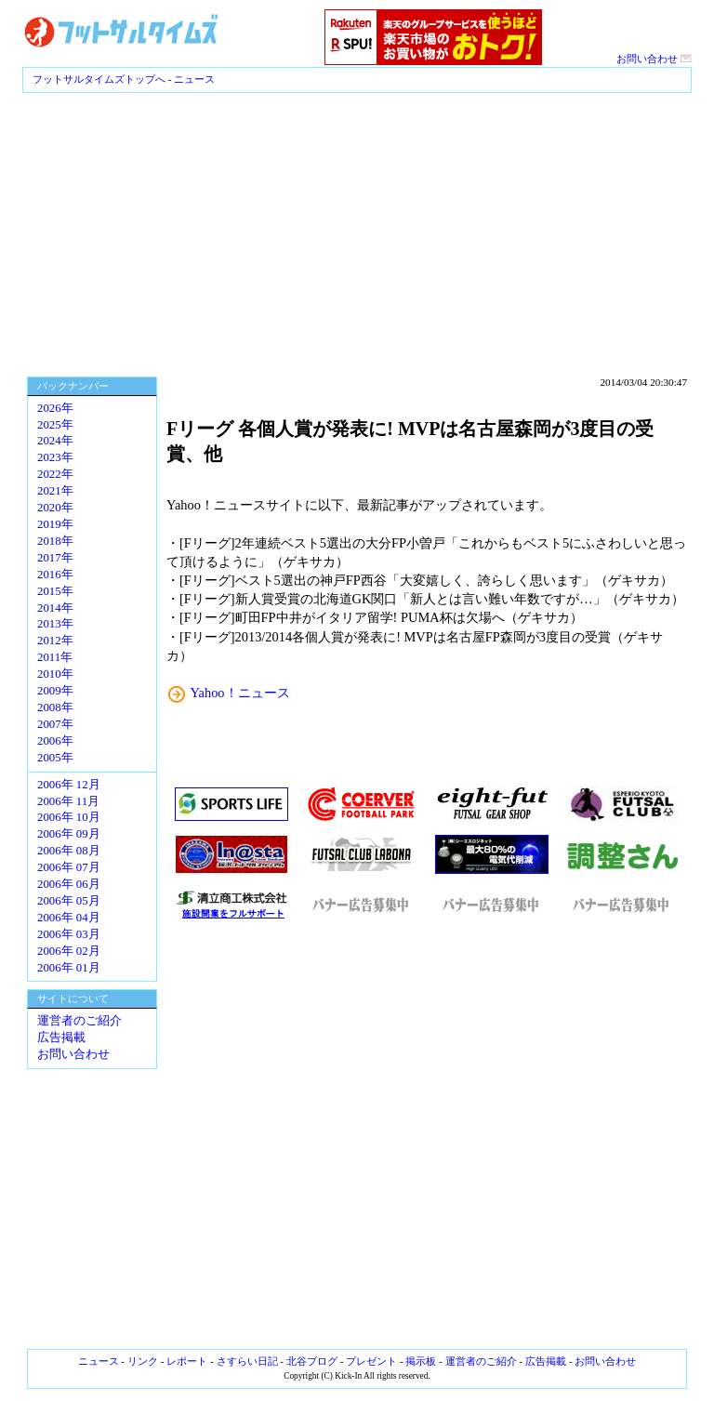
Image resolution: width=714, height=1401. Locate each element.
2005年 (55, 757)
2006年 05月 (68, 900)
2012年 (55, 640)
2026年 (55, 408)
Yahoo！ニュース (240, 692)
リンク (142, 1361)
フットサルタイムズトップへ (99, 79)
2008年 (55, 707)
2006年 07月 (68, 867)
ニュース (194, 79)
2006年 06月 (68, 884)
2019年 (55, 524)
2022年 (55, 474)
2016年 (55, 574)
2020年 (55, 507)
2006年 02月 (68, 951)
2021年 (55, 490)
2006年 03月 (68, 934)
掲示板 (420, 1361)
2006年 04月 (68, 917)
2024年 (55, 440)
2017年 (55, 557)
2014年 (55, 608)
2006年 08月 (68, 850)
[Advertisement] (357, 232)
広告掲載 (61, 1037)
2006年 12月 (68, 784)
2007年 (55, 724)
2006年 (55, 740)
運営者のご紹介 (79, 1020)
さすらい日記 (247, 1361)
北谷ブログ (311, 1361)
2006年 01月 (68, 967)
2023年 (55, 457)
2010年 (55, 674)
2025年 (55, 424)
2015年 (55, 591)
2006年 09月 (68, 833)
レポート (186, 1361)
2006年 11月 (68, 801)
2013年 (55, 623)
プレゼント (371, 1361)
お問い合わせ (654, 58)
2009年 (55, 690)
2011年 (55, 657)
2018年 (55, 541)
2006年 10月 (68, 817)
